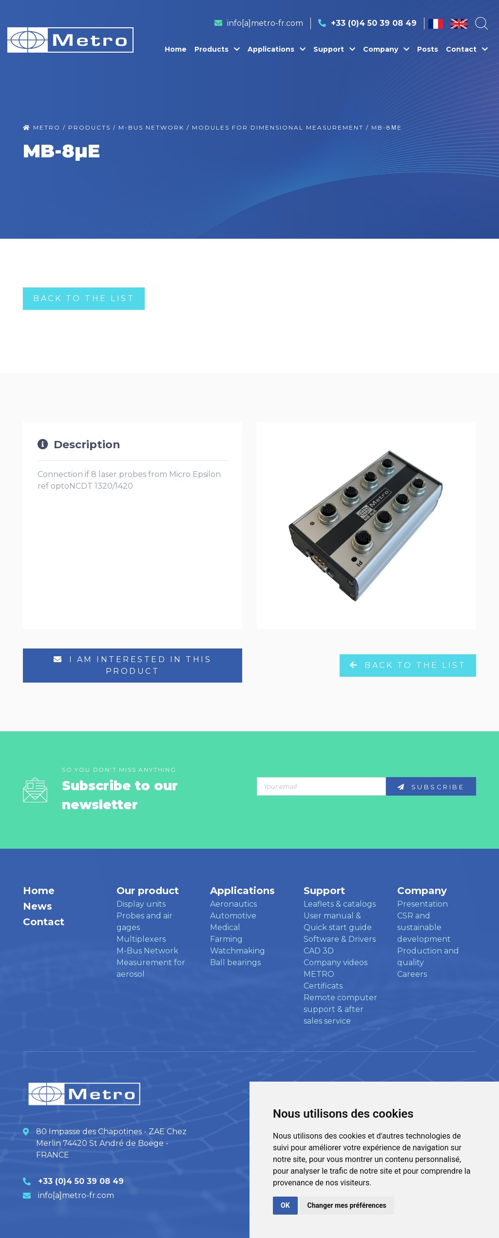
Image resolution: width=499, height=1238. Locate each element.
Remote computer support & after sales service (340, 1009)
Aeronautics (233, 904)
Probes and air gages (144, 921)
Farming (226, 939)
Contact (467, 49)
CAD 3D (319, 950)
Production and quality (428, 956)
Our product (147, 890)
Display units (141, 904)
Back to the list (83, 298)
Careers (412, 974)
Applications (277, 49)
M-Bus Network (147, 950)
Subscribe (431, 787)
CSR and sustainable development (424, 927)
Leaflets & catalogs (340, 904)
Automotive (233, 915)
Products (217, 49)
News (37, 906)
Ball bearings (235, 962)
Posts (427, 49)
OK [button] (285, 1205)
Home (176, 49)
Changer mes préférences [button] (346, 1205)
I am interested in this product (133, 665)
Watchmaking (237, 950)
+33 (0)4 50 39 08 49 (374, 23)
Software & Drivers (340, 939)
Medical (225, 927)
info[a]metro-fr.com (265, 23)
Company (386, 49)
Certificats (323, 985)
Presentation (422, 904)
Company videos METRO (335, 968)
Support (334, 49)
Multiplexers (141, 939)
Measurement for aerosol (150, 968)
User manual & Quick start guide (338, 921)
